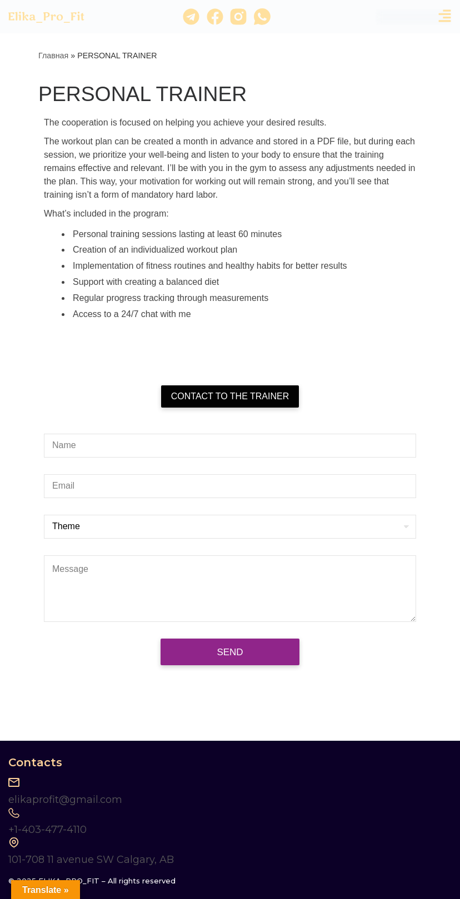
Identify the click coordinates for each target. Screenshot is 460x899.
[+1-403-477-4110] (13, 812)
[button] (445, 17)
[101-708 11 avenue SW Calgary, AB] (13, 842)
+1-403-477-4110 (47, 829)
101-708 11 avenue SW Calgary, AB (91, 859)
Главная (53, 55)
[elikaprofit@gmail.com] (13, 782)
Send (230, 652)
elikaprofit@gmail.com (65, 799)
